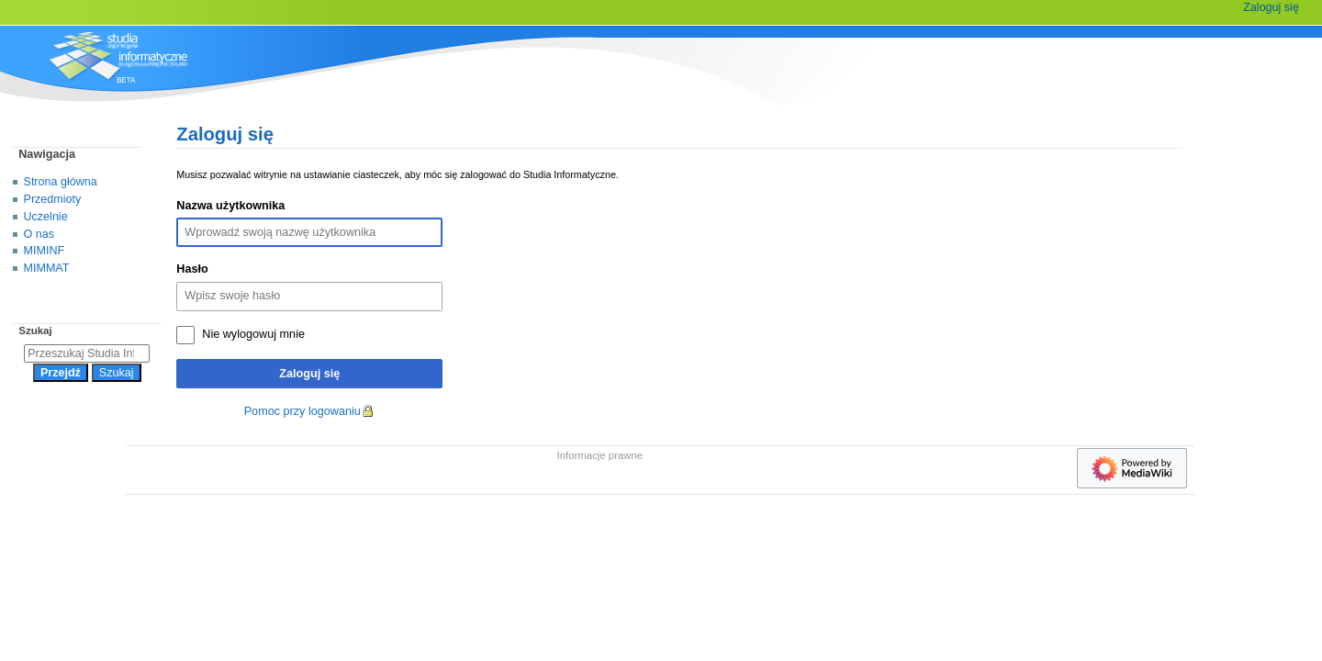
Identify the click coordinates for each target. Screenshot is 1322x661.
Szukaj (34, 330)
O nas (39, 234)
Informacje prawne (600, 455)
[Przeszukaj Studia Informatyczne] (87, 353)
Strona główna (60, 181)
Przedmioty (53, 199)
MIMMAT (47, 268)
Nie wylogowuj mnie (253, 334)
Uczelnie (46, 216)
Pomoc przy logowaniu (302, 411)
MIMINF (44, 250)
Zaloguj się (309, 373)
